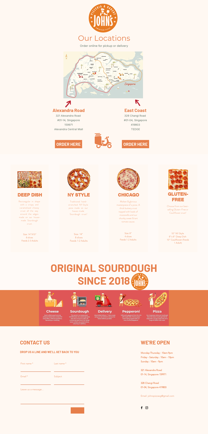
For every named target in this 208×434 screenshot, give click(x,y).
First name (27, 363)
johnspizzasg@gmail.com (161, 395)
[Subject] (68, 381)
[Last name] (68, 369)
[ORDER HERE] (68, 144)
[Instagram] (147, 408)
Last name (60, 363)
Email (24, 376)
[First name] (35, 369)
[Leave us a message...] (52, 398)
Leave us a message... (32, 389)
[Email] (35, 381)
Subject (58, 376)
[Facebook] (142, 408)
